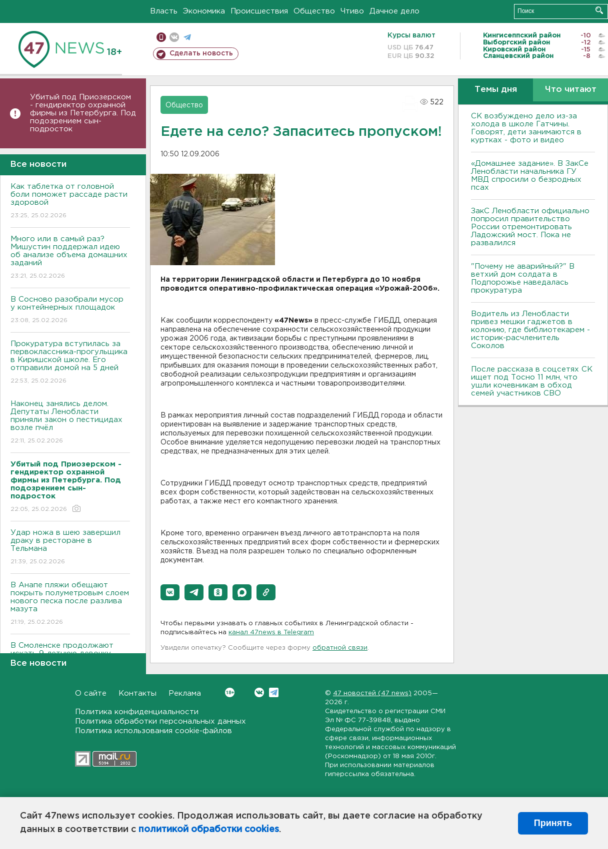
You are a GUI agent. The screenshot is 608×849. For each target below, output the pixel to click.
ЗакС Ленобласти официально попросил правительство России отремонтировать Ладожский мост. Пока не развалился (530, 227)
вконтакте (174, 37)
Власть (164, 11)
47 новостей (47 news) (372, 693)
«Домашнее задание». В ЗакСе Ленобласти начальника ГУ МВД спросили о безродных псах (529, 175)
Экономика (204, 11)
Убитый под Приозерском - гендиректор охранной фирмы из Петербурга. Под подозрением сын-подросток (83, 113)
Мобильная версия (161, 37)
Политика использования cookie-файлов (153, 731)
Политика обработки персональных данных (160, 721)
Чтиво (352, 11)
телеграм (187, 37)
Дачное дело (395, 11)
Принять (553, 823)
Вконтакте (229, 692)
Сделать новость (201, 53)
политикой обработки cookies (208, 830)
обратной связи (340, 648)
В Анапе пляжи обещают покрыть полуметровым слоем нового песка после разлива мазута (70, 604)
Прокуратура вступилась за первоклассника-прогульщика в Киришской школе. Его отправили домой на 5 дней (70, 363)
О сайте (90, 693)
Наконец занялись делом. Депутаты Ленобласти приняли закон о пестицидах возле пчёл (70, 423)
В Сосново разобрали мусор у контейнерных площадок (70, 310)
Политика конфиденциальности (136, 712)
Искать (599, 10)
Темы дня (495, 89)
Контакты (137, 693)
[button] (170, 592)
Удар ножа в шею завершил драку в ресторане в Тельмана (70, 547)
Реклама (184, 693)
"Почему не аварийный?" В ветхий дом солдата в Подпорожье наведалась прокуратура (522, 278)
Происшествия (259, 11)
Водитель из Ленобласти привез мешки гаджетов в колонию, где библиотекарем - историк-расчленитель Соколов (530, 330)
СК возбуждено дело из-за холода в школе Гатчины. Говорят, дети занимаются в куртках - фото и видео (526, 128)
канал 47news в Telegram (271, 632)
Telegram (273, 692)
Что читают (570, 89)
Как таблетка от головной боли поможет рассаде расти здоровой (70, 201)
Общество (314, 11)
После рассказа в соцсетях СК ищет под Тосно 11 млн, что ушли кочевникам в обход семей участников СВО (531, 381)
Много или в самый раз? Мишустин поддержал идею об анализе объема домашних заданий (70, 258)
